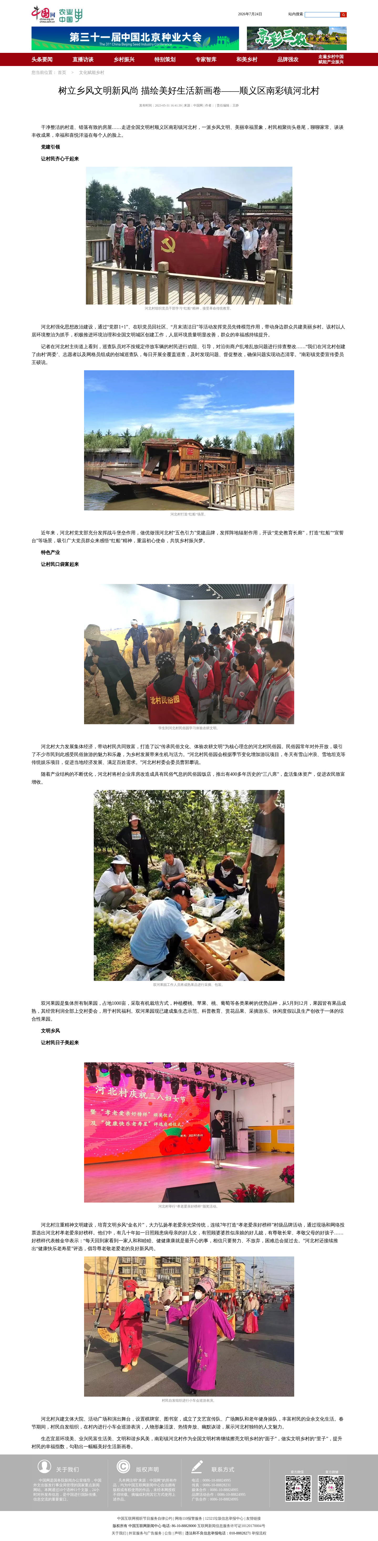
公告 (168, 1533)
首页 (62, 72)
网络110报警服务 (188, 1518)
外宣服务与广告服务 (145, 1533)
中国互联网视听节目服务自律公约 (144, 1518)
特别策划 (164, 59)
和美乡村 (246, 59)
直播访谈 (83, 59)
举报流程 (259, 1533)
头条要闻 (42, 59)
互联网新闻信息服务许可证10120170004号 (231, 1526)
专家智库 (205, 59)
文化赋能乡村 (91, 72)
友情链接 (253, 1518)
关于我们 (119, 1533)
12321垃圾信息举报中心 (224, 1518)
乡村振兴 (123, 59)
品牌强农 (287, 59)
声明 (178, 1533)
